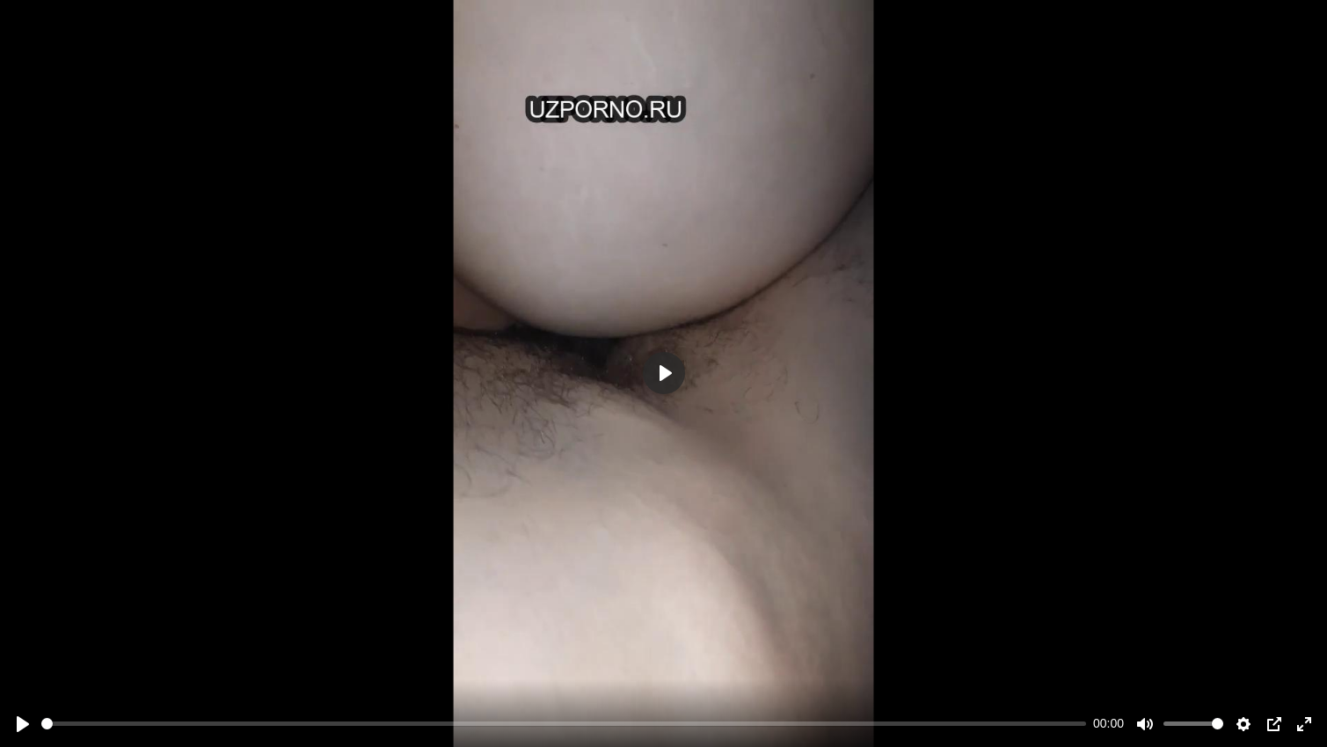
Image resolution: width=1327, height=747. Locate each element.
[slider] (563, 723)
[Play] (23, 724)
